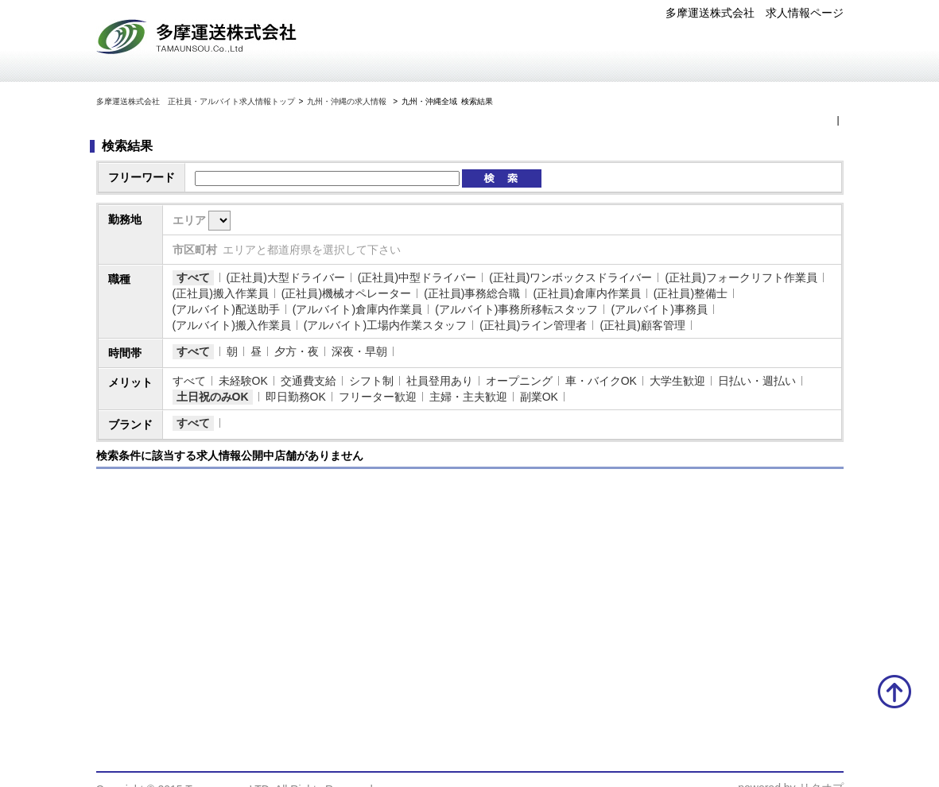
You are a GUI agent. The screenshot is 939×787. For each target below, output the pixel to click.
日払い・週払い (757, 380)
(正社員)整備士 (691, 293)
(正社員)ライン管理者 (533, 325)
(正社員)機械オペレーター (346, 293)
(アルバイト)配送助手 (226, 309)
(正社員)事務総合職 (472, 293)
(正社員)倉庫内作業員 (586, 293)
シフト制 (371, 380)
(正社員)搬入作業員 (221, 293)
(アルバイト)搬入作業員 (232, 325)
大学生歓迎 (677, 380)
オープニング (519, 380)
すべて (193, 277)
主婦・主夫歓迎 (468, 396)
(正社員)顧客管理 (642, 325)
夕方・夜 (296, 351)
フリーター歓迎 (378, 396)
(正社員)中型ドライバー (417, 277)
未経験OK (243, 380)
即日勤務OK (296, 396)
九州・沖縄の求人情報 (348, 101)
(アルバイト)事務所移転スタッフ (516, 309)
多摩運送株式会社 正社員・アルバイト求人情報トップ (195, 101)
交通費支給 (308, 380)
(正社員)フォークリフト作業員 (741, 277)
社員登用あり (439, 380)
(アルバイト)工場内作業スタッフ (385, 325)
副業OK (539, 396)
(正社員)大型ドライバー (286, 277)
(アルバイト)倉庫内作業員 (357, 309)
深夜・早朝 (359, 351)
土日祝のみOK (213, 396)
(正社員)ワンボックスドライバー (570, 277)
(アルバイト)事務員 (659, 309)
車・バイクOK (601, 380)
